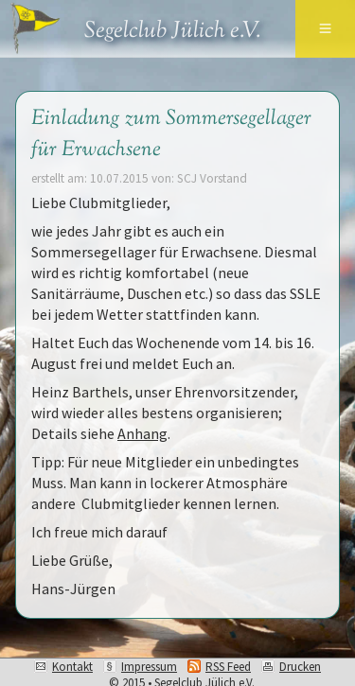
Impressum (149, 667)
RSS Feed (228, 667)
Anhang (142, 433)
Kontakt (72, 667)
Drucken (300, 667)
